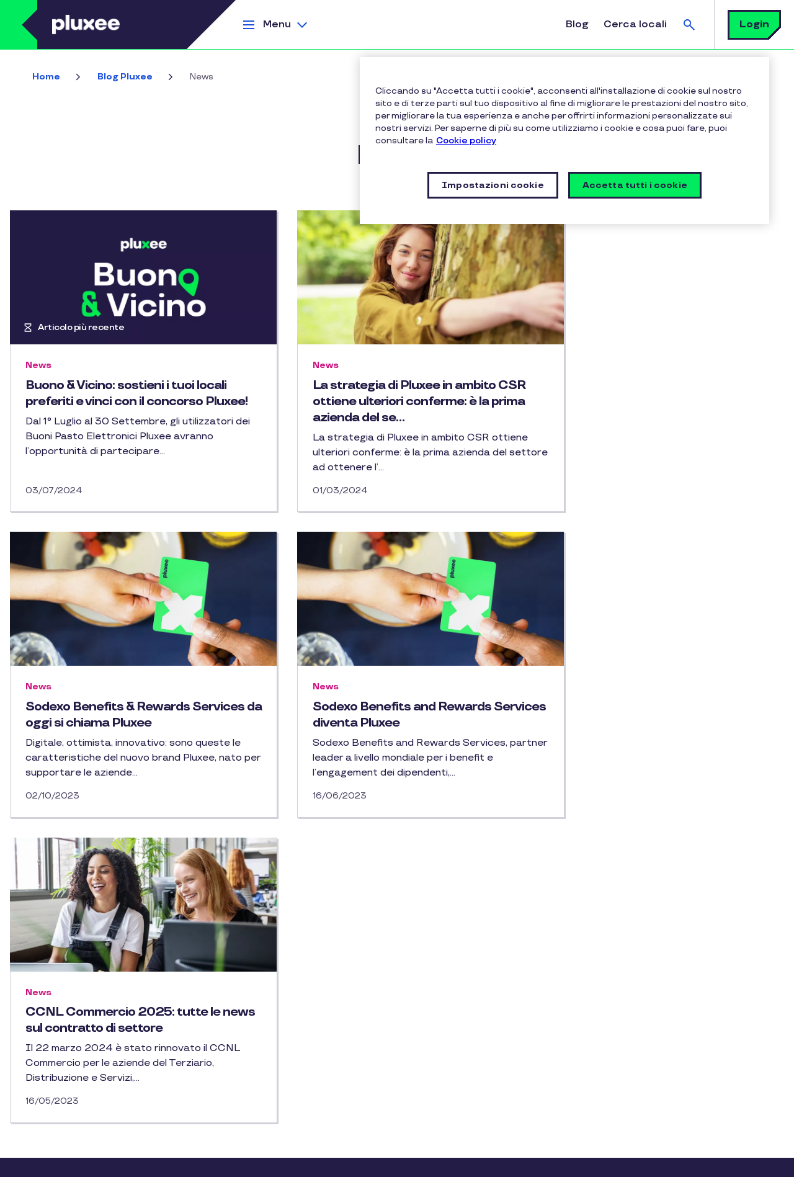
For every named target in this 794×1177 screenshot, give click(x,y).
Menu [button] (277, 24)
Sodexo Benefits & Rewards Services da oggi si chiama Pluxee (653, 393)
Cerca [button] (689, 24)
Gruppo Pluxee (50, 997)
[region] (564, 140)
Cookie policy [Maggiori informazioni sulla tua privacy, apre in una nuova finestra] (466, 140)
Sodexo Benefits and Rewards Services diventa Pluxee (114, 714)
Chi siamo (40, 907)
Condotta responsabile (68, 975)
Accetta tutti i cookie (634, 185)
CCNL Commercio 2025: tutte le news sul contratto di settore (387, 714)
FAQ (238, 962)
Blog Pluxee (125, 76)
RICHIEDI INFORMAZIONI (283, 1039)
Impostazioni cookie (425, 1161)
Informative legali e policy (71, 1161)
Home (46, 76)
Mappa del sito (50, 1019)
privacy (547, 1045)
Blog (577, 24)
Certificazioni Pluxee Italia (76, 952)
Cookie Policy (221, 1161)
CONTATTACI (256, 1001)
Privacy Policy (159, 1161)
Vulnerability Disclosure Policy (315, 1161)
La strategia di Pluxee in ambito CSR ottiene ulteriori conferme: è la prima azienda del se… (396, 401)
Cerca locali (635, 24)
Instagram (225, 913)
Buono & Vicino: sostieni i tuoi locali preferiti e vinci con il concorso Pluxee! (125, 401)
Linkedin (250, 913)
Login (754, 24)
